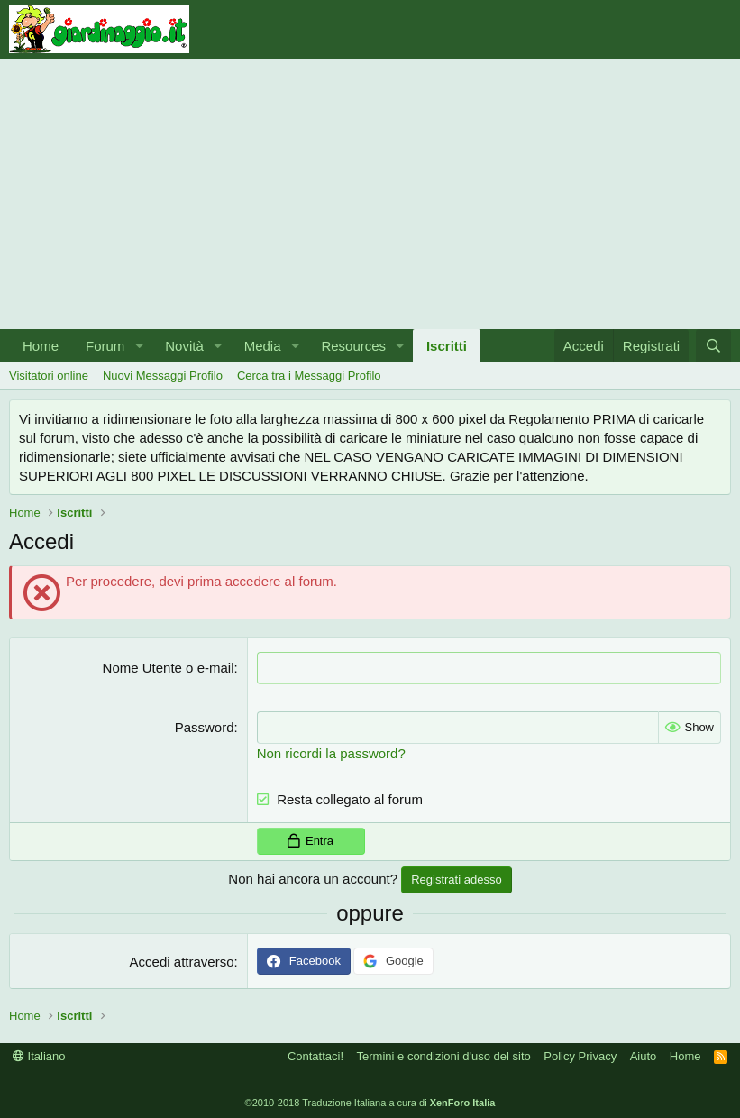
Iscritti (446, 345)
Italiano (39, 1054)
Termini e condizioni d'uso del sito (444, 1054)
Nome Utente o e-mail (168, 667)
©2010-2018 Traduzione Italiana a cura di (370, 1101)
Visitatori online (48, 375)
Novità (184, 345)
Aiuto (643, 1054)
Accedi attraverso (182, 960)
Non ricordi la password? (331, 751)
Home (41, 345)
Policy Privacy (580, 1054)
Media (262, 345)
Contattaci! (315, 1054)
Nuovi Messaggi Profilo (163, 375)
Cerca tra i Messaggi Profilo (309, 375)
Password (204, 726)
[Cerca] (713, 345)
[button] (138, 345)
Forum (105, 345)
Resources (353, 345)
